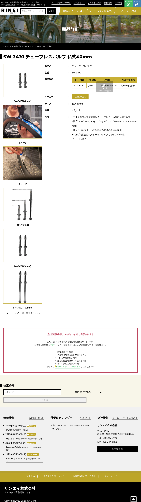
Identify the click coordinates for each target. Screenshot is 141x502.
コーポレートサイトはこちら (124, 410)
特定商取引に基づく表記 (83, 471)
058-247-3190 (110, 430)
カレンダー (85, 410)
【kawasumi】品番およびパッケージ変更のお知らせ (24, 443)
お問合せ (118, 2)
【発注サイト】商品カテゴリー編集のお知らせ (24, 432)
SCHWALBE (80, 96)
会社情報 (108, 2)
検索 (51, 11)
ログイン (137, 3)
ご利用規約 (31, 471)
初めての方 (128, 3)
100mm (76, 125)
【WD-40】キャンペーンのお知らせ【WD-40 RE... (24, 455)
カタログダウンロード (61, 2)
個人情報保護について (54, 471)
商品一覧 (17, 46)
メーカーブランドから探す (101, 11)
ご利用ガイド (79, 2)
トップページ (6, 46)
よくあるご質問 (94, 2)
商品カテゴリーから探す (73, 11)
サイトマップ (108, 471)
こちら (71, 417)
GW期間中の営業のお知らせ (18, 422)
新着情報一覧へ (36, 410)
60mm (126, 121)
